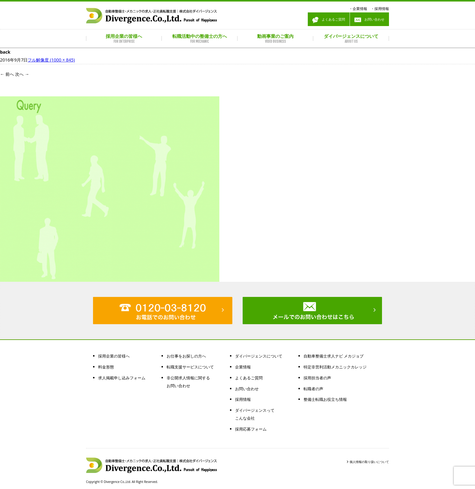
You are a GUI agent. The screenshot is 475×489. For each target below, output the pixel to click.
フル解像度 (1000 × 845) (51, 60)
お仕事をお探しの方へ (186, 356)
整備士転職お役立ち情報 (325, 399)
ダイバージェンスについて (258, 356)
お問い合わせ (369, 20)
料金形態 (106, 367)
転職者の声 (313, 388)
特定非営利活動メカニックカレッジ (335, 367)
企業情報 (360, 8)
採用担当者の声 (317, 378)
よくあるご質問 (328, 20)
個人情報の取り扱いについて (369, 462)
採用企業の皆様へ (114, 356)
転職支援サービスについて (190, 367)
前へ (7, 74)
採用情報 (381, 8)
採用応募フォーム (251, 429)
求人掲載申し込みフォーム (121, 378)
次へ (22, 74)
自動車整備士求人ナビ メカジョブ (334, 356)
